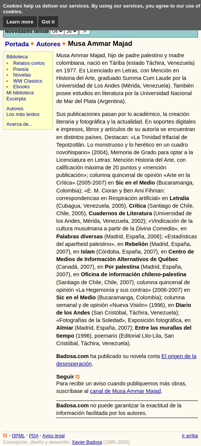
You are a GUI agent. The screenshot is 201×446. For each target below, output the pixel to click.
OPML (18, 435)
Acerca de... (19, 124)
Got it (48, 22)
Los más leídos (23, 114)
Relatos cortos (29, 63)
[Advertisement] (27, 158)
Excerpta (16, 99)
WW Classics (27, 81)
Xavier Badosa (87, 442)
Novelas (22, 75)
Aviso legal (53, 435)
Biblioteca (17, 56)
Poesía (20, 69)
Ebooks (21, 86)
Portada (17, 44)
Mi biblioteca (20, 92)
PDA (33, 435)
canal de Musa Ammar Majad (125, 391)
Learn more (19, 22)
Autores (48, 44)
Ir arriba (190, 435)
